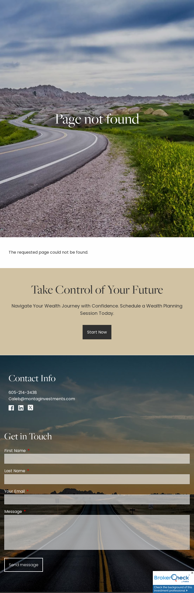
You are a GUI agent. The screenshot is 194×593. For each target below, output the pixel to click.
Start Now (97, 332)
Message (33, 511)
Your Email (34, 491)
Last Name (35, 471)
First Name (35, 451)
